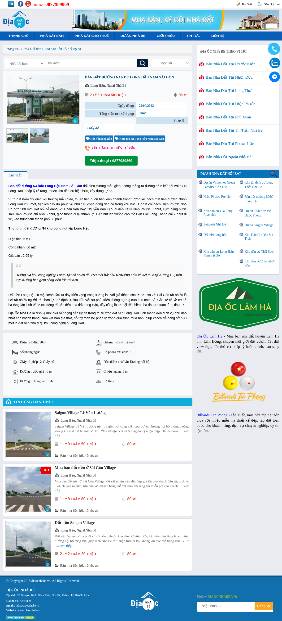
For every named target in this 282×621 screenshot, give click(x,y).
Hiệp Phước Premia (217, 196)
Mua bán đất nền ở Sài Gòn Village (85, 467)
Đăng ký (263, 606)
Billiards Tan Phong (212, 415)
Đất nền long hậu (99, 138)
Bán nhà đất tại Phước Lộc (226, 143)
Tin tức (193, 36)
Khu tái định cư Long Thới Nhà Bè (259, 185)
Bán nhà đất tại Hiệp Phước (227, 104)
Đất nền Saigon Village (75, 522)
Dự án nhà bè (132, 36)
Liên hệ (217, 36)
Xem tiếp (66, 546)
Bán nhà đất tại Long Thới (225, 90)
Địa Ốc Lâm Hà (209, 336)
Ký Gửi (247, 4)
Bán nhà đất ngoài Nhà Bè (225, 157)
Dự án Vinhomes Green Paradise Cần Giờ (219, 185)
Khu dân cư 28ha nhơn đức (260, 264)
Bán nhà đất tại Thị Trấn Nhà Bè (231, 130)
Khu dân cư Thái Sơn (259, 251)
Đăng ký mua (272, 4)
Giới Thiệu (166, 36)
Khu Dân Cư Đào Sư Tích (259, 236)
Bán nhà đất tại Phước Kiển (227, 64)
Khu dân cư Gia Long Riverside (218, 212)
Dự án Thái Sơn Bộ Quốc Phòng (258, 213)
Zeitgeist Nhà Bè (215, 224)
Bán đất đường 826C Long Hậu (259, 199)
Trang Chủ (19, 36)
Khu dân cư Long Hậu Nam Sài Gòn (139, 138)
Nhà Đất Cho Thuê (92, 36)
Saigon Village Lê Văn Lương (80, 412)
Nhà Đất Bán (52, 36)
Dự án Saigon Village (259, 225)
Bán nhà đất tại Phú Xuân (225, 117)
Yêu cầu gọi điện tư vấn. (113, 148)
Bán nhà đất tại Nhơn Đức (226, 77)
